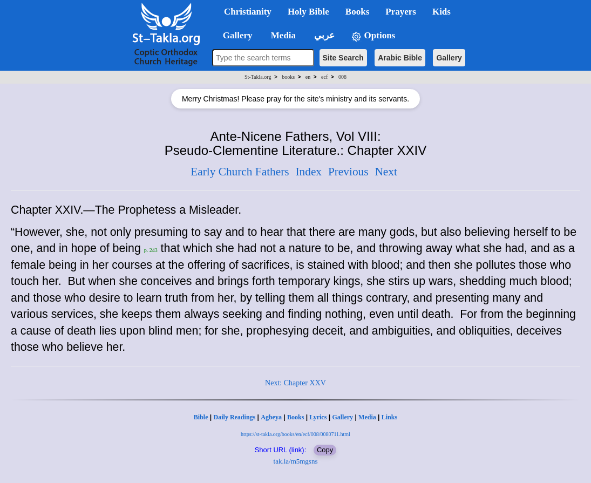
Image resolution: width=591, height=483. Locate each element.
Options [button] (373, 36)
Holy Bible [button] (308, 11)
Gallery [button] (234, 35)
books (288, 77)
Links (389, 417)
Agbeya (271, 417)
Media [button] (282, 35)
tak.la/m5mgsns (296, 461)
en (307, 77)
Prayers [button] (400, 11)
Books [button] (357, 11)
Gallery (448, 57)
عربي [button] (323, 35)
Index (308, 171)
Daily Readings (235, 417)
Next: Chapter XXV (295, 383)
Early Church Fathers (240, 171)
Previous (348, 171)
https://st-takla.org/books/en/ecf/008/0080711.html (295, 434)
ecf (324, 77)
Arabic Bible (400, 57)
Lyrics (318, 417)
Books (295, 417)
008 (342, 77)
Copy (325, 450)
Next (386, 171)
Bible (201, 417)
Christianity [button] (247, 11)
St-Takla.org (257, 77)
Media (367, 417)
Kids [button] (441, 11)
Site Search (343, 57)
